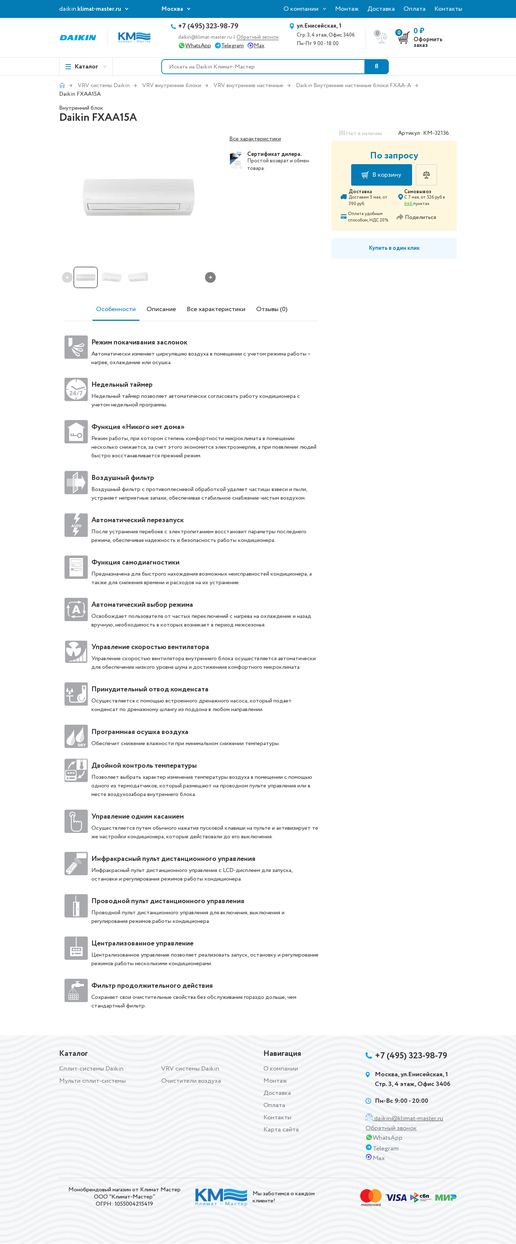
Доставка (381, 9)
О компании (301, 9)
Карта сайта (281, 1129)
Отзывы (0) (271, 309)
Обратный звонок (257, 37)
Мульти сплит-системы (92, 1081)
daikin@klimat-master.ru (205, 37)
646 (408, 204)
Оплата (414, 9)
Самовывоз (417, 191)
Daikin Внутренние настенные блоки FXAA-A (353, 85)
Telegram (232, 46)
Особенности (116, 309)
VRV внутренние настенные (248, 85)
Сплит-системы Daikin (91, 1068)
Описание (161, 309)
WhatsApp (198, 46)
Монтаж (347, 9)
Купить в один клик (394, 248)
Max (259, 46)
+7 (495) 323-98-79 (208, 26)
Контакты (448, 9)
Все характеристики (255, 139)
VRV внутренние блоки (171, 85)
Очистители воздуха (191, 1081)
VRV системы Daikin (104, 85)
